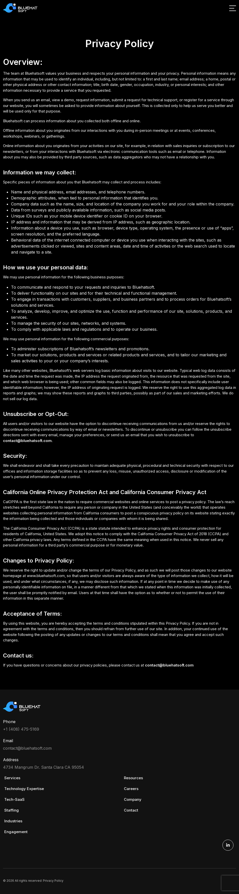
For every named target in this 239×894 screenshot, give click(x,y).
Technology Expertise (24, 788)
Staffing (11, 810)
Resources (133, 777)
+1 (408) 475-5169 (21, 729)
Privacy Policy (53, 880)
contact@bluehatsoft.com (27, 440)
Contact (131, 810)
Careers (131, 788)
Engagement (16, 831)
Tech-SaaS (14, 799)
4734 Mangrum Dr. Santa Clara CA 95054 (43, 767)
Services (12, 777)
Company (132, 799)
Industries (13, 821)
